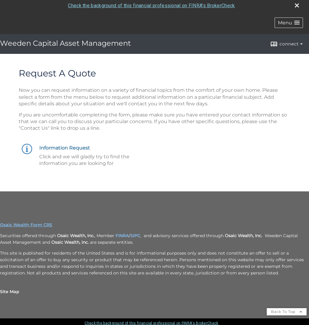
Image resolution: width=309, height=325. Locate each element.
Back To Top (286, 311)
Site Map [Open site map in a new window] (9, 291)
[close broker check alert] (297, 5)
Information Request (64, 148)
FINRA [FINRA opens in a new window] (122, 235)
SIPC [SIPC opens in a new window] (135, 235)
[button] (289, 22)
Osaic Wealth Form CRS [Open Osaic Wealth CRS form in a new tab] (26, 225)
